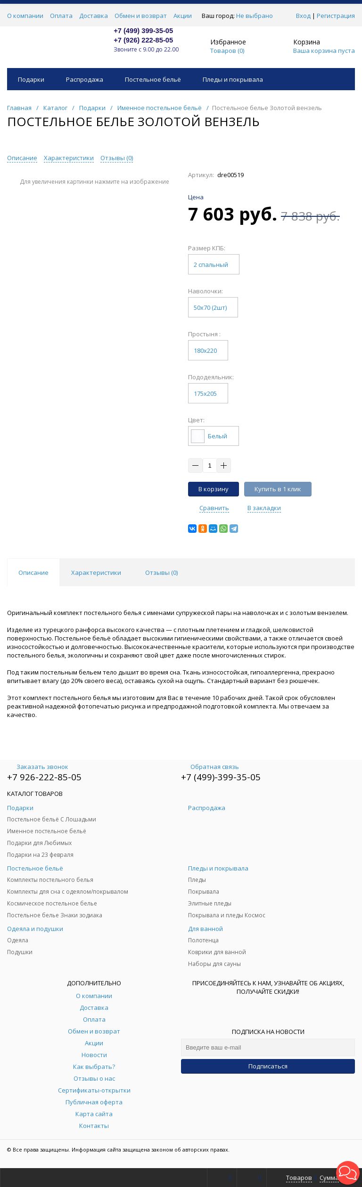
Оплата (61, 15)
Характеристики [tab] (96, 572)
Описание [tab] (33, 572)
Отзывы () (116, 158)
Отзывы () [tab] (161, 572)
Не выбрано (257, 15)
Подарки (31, 79)
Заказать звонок (37, 766)
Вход (303, 15)
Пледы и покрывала (233, 79)
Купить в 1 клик (278, 489)
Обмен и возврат (141, 15)
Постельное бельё (153, 79)
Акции (182, 15)
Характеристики (69, 158)
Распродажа (84, 79)
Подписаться (268, 1066)
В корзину (213, 489)
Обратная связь (210, 766)
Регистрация (336, 15)
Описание (22, 158)
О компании (25, 15)
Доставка (93, 15)
